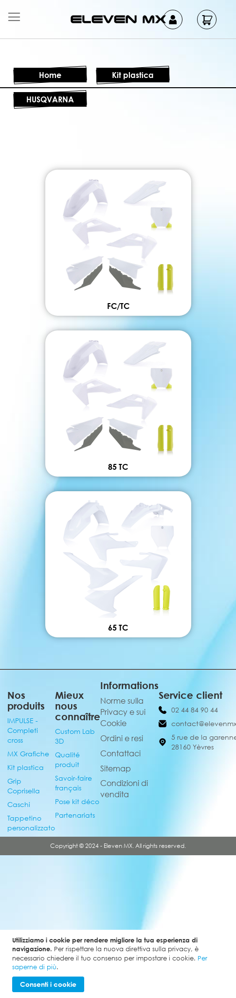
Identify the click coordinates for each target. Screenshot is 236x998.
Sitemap (115, 768)
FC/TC (118, 306)
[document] (119, 964)
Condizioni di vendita (124, 788)
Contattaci (120, 753)
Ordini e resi (121, 738)
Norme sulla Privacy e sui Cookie (122, 712)
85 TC (118, 467)
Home (50, 75)
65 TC (118, 628)
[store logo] (118, 19)
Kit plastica (133, 75)
